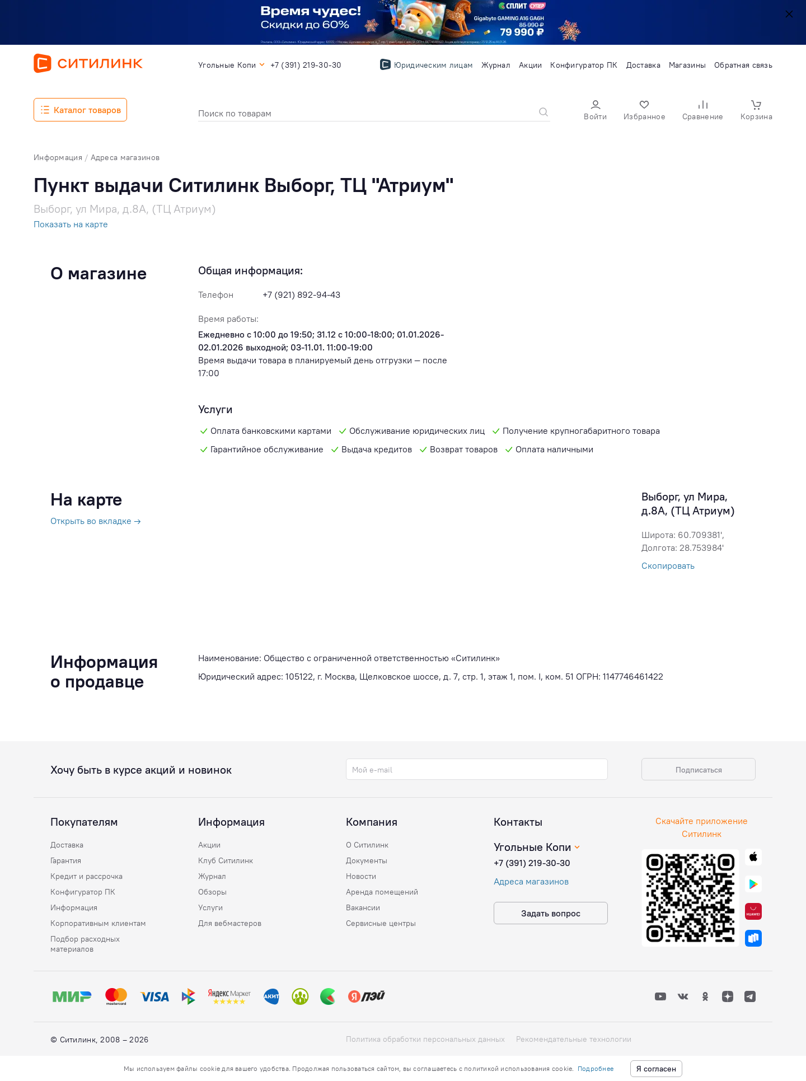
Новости (361, 876)
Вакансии (363, 907)
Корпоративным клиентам (98, 923)
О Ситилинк (367, 845)
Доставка (66, 845)
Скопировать (668, 565)
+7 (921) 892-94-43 (301, 294)
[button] (595, 110)
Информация (73, 907)
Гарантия (65, 860)
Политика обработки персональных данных (425, 1039)
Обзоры (212, 892)
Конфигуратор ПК (82, 892)
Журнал (212, 876)
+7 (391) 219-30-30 (532, 862)
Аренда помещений (382, 892)
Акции (209, 845)
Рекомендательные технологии (573, 1039)
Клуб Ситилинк (225, 860)
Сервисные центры (381, 923)
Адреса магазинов (531, 881)
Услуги (210, 907)
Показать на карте (71, 224)
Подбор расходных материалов (85, 944)
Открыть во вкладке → (95, 520)
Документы (366, 860)
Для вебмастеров (229, 923)
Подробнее (595, 1068)
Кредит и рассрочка (86, 876)
